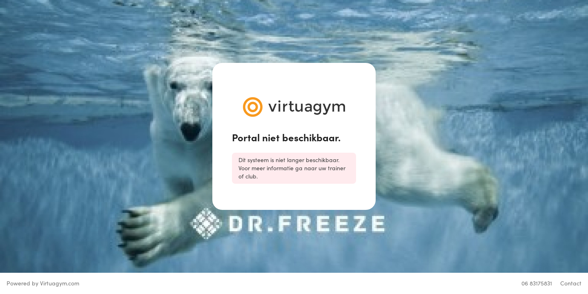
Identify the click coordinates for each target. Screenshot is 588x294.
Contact (570, 283)
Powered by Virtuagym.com (43, 283)
